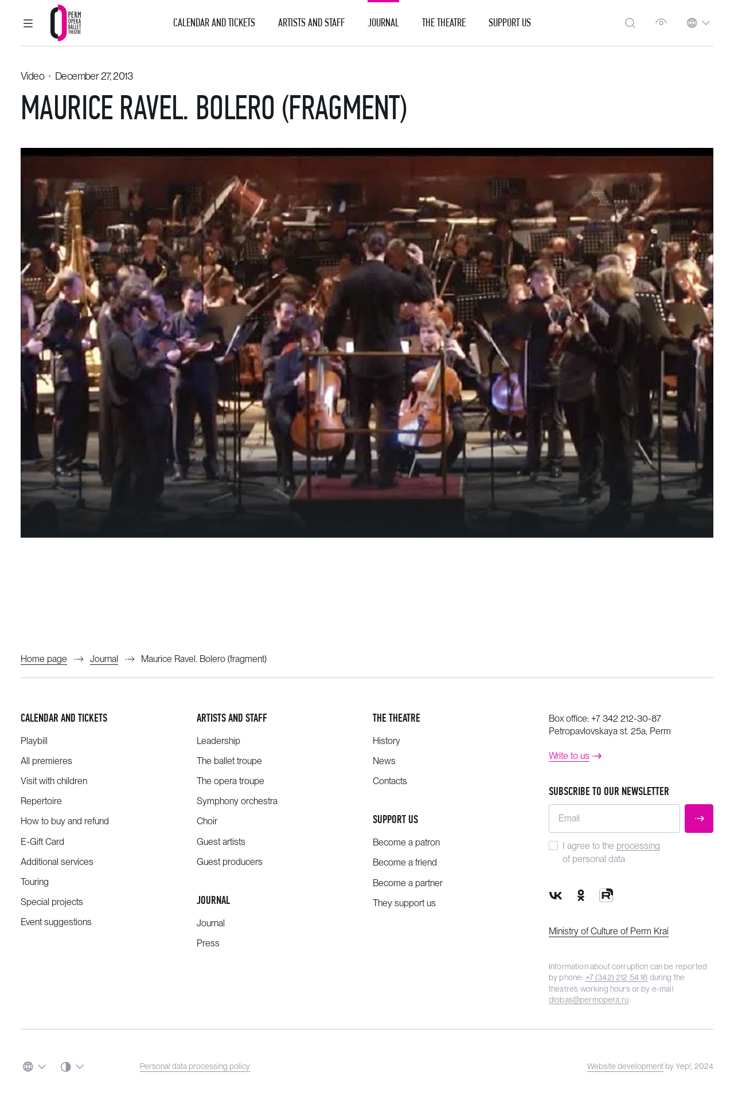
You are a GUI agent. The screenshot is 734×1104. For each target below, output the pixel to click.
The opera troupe (230, 781)
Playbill (34, 740)
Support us (510, 23)
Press (208, 943)
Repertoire (41, 801)
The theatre (396, 718)
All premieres (46, 760)
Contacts (390, 781)
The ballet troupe (229, 760)
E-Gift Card (42, 841)
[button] (28, 23)
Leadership (218, 740)
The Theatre (444, 23)
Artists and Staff (311, 23)
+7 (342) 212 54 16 (616, 977)
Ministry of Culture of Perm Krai (609, 931)
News (384, 760)
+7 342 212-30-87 (626, 718)
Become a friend (405, 862)
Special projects (52, 901)
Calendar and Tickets (214, 23)
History (386, 740)
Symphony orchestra (237, 801)
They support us (404, 903)
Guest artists (221, 841)
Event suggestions (56, 922)
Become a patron (406, 842)
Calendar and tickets (64, 718)
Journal (383, 23)
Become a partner (408, 883)
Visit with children (54, 781)
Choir (207, 821)
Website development (625, 1066)
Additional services (57, 861)
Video (32, 76)
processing (638, 845)
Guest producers (230, 861)
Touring (35, 881)
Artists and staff (232, 718)
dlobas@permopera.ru (588, 999)
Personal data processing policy (195, 1066)
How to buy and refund (65, 821)
